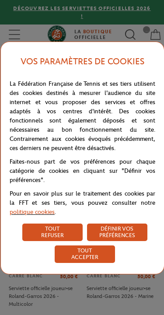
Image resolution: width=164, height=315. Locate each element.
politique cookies (32, 212)
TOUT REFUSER (52, 231)
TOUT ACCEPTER (84, 253)
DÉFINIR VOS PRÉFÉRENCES (117, 231)
